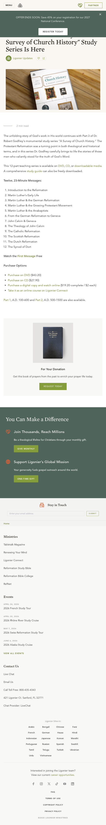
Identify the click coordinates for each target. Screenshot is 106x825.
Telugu (46, 749)
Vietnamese (46, 755)
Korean (60, 738)
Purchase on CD (18, 280)
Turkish (60, 749)
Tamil (31, 749)
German (46, 732)
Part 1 (7, 300)
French (31, 732)
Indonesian (31, 738)
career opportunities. (63, 774)
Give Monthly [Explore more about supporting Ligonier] (26, 448)
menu (9, 5)
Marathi (74, 738)
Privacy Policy (53, 811)
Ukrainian (74, 749)
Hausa (60, 732)
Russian (45, 743)
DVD (61, 166)
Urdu (31, 755)
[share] (43, 58)
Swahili (74, 743)
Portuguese (31, 743)
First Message (26, 256)
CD (68, 166)
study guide (34, 171)
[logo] (20, 5)
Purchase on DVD (19, 275)
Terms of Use (53, 798)
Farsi (74, 726)
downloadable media (88, 166)
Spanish (60, 743)
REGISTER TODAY (53, 31)
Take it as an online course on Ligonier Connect (38, 290)
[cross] (100, 14)
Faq (53, 792)
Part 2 (39, 300)
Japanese (45, 738)
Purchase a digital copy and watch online (34, 285)
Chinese (60, 726)
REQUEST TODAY (53, 386)
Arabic (31, 726)
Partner (93, 5)
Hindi (74, 732)
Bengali (46, 726)
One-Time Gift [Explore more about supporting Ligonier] (26, 479)
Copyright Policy (53, 805)
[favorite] (39, 58)
